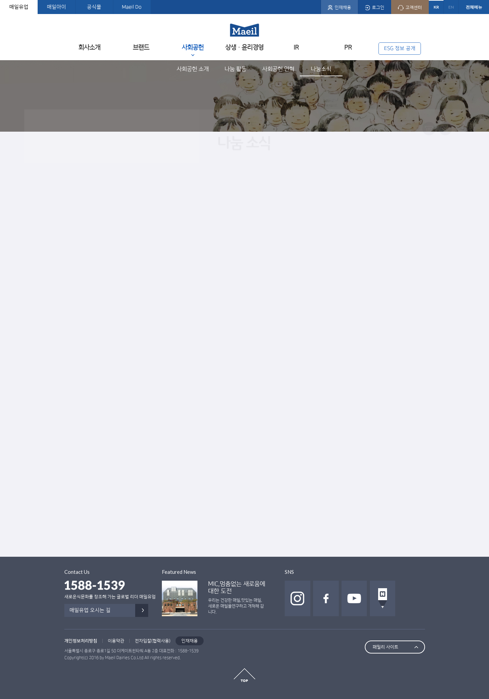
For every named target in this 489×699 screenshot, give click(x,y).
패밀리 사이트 (385, 647)
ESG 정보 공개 (399, 48)
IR (296, 47)
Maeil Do (132, 7)
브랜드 (141, 47)
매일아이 (56, 7)
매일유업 (18, 7)
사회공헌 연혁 (278, 69)
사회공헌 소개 (193, 69)
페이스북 (326, 598)
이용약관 (116, 640)
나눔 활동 (235, 69)
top (244, 675)
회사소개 (89, 47)
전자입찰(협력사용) (152, 640)
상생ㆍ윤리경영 (244, 47)
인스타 (297, 598)
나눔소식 (321, 69)
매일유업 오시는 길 (90, 610)
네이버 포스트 (383, 598)
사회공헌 (193, 47)
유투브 (354, 598)
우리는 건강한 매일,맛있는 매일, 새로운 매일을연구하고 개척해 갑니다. (236, 606)
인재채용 (189, 640)
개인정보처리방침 (80, 640)
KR (436, 7)
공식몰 (94, 7)
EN (451, 7)
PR (348, 47)
